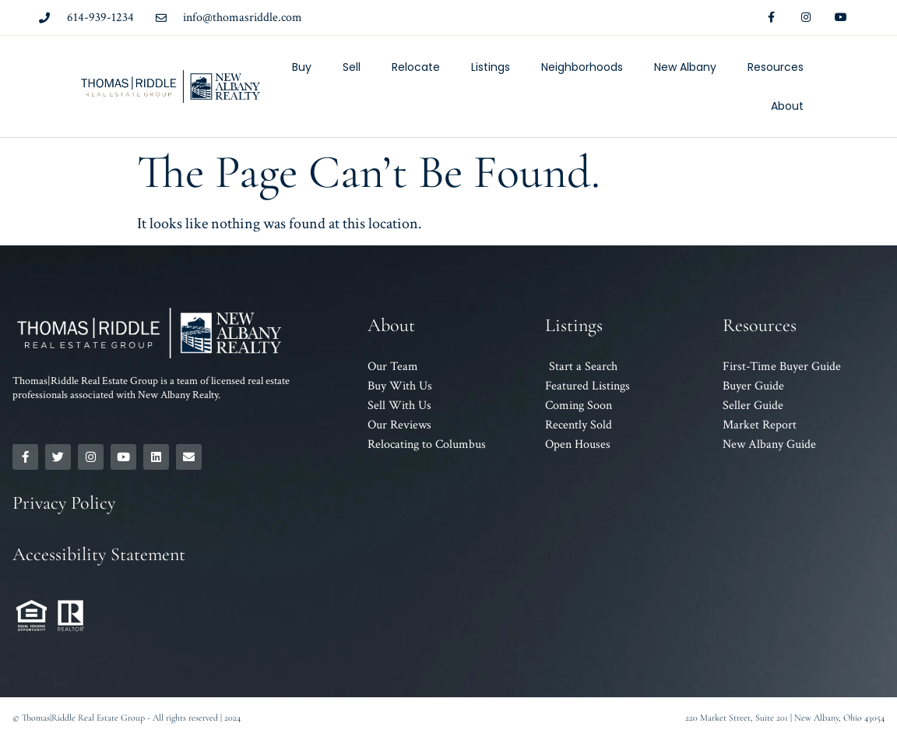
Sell (352, 67)
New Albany (685, 67)
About (787, 106)
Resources (776, 67)
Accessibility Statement (98, 554)
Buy (301, 67)
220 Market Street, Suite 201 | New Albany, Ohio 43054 (785, 717)
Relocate (416, 67)
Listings (490, 67)
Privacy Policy (63, 503)
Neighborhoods (582, 67)
